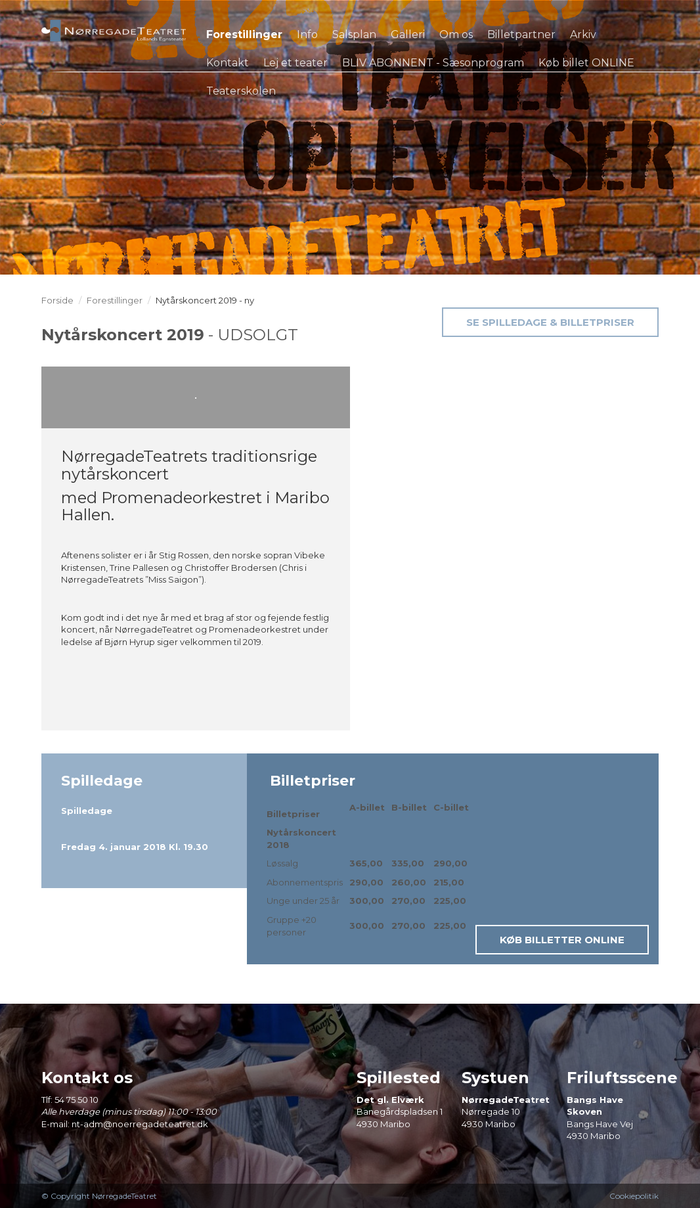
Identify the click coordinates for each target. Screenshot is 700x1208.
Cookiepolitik (634, 1196)
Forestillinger (114, 300)
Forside (57, 300)
